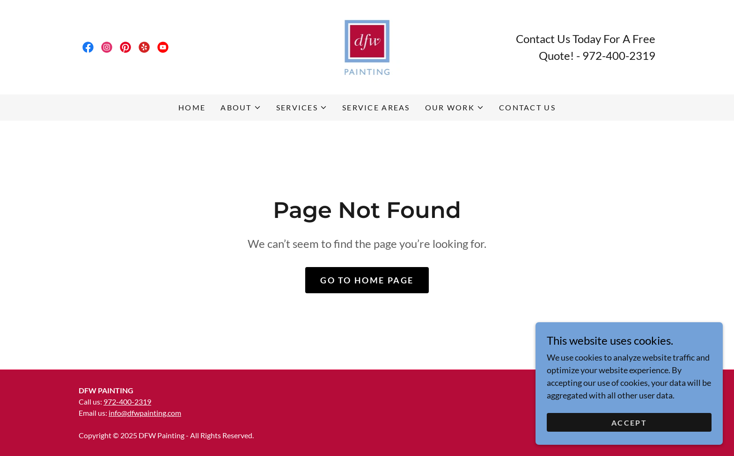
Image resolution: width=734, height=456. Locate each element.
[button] (240, 107)
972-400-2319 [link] (618, 55)
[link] (88, 47)
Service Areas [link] (376, 107)
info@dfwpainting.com (145, 412)
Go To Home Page (367, 280)
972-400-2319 (127, 401)
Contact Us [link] (527, 107)
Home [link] (192, 107)
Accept (629, 429)
